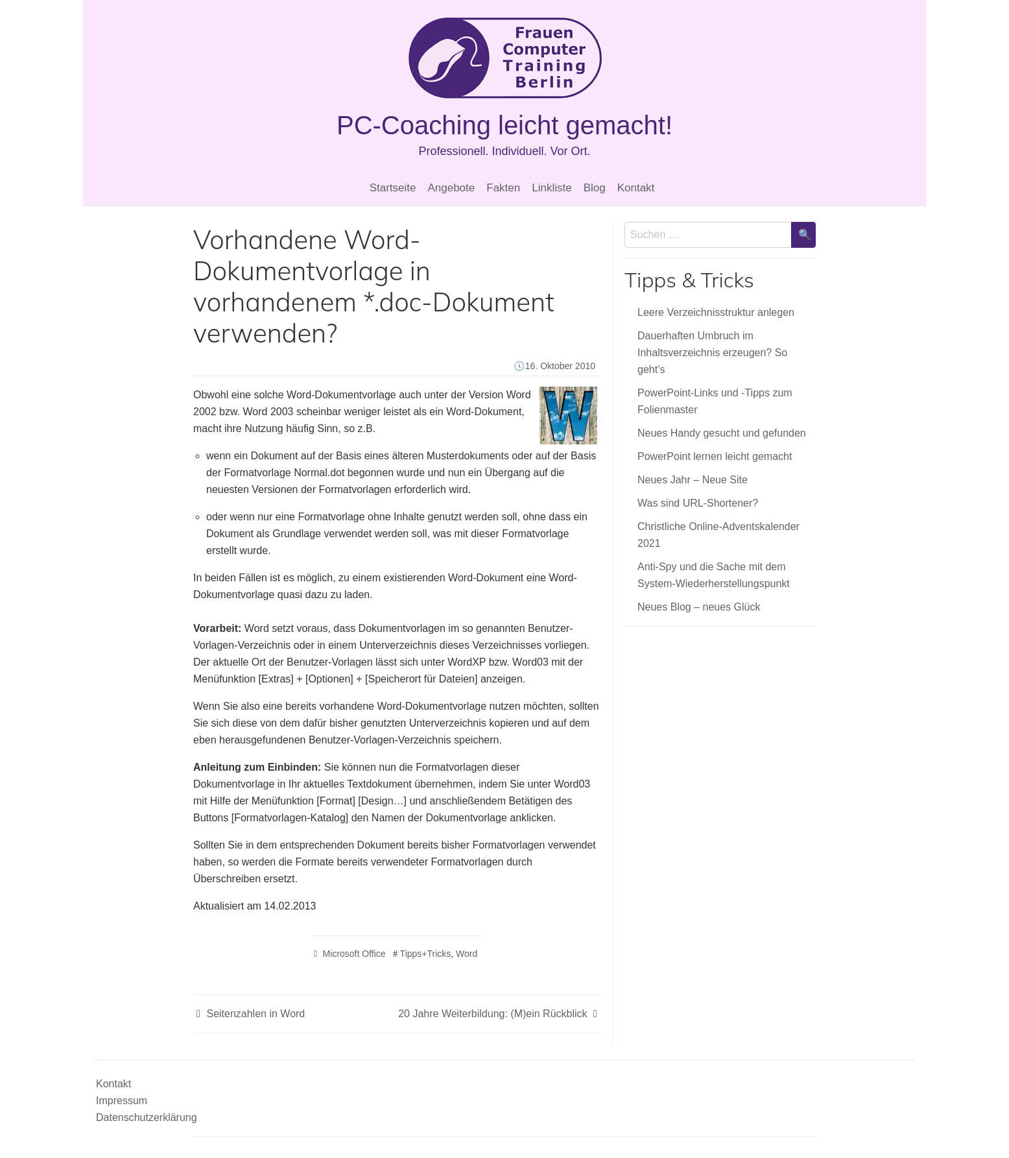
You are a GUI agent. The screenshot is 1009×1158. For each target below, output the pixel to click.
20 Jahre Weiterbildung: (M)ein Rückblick (492, 1013)
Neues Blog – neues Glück (698, 606)
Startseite (393, 188)
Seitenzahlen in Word (255, 1013)
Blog (595, 188)
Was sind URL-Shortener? (697, 503)
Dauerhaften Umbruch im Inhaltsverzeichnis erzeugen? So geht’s (712, 352)
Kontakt (636, 188)
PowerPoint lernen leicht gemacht (714, 456)
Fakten (503, 188)
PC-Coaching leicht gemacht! (504, 125)
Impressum (121, 1100)
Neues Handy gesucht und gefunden (721, 433)
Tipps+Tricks (425, 953)
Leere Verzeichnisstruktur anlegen (715, 312)
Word (466, 953)
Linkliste (551, 188)
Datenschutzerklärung (146, 1117)
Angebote (451, 188)
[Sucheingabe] (708, 235)
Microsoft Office (354, 953)
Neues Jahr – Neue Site (692, 479)
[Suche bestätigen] (803, 235)
